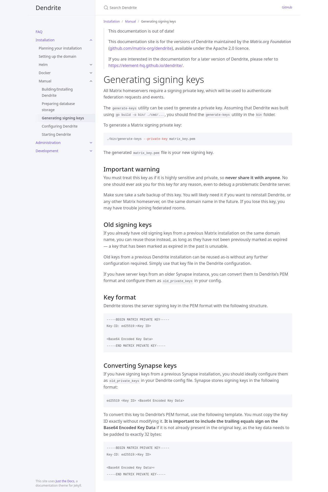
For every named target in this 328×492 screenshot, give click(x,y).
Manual (45, 81)
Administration (48, 142)
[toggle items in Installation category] (91, 40)
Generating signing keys (63, 117)
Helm (43, 64)
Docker (45, 72)
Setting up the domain (57, 56)
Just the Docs (65, 481)
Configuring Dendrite (60, 126)
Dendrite (48, 7)
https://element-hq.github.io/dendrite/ (145, 65)
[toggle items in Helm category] (91, 65)
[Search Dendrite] (164, 7)
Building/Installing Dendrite (57, 92)
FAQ (39, 31)
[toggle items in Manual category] (91, 81)
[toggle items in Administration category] (91, 143)
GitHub (287, 7)
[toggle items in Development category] (91, 151)
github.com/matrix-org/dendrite (141, 48)
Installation (45, 39)
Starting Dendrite (56, 134)
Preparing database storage (58, 106)
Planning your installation (60, 48)
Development (47, 150)
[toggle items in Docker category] (91, 73)
